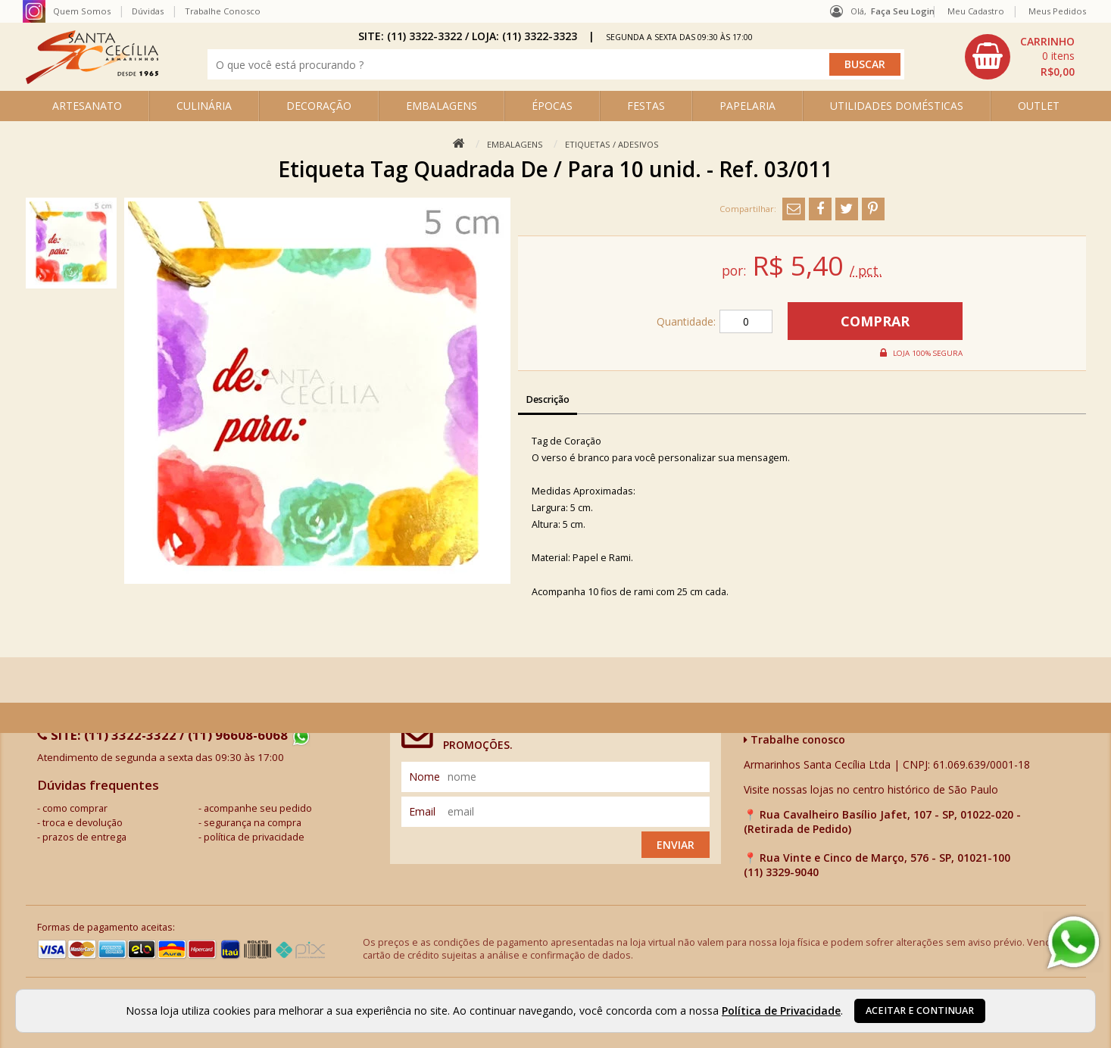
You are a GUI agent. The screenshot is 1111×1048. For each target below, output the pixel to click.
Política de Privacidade (781, 1010)
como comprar (75, 808)
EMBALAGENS (441, 105)
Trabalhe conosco (794, 739)
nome (424, 776)
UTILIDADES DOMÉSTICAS (896, 105)
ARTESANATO (87, 105)
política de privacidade (254, 837)
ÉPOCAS (552, 105)
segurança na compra (252, 822)
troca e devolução (82, 822)
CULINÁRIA (204, 105)
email (422, 811)
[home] (92, 80)
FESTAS (646, 105)
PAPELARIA (747, 105)
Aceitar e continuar (920, 1010)
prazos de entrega (84, 837)
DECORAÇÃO (318, 105)
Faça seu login (903, 11)
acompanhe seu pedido (258, 808)
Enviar (675, 844)
